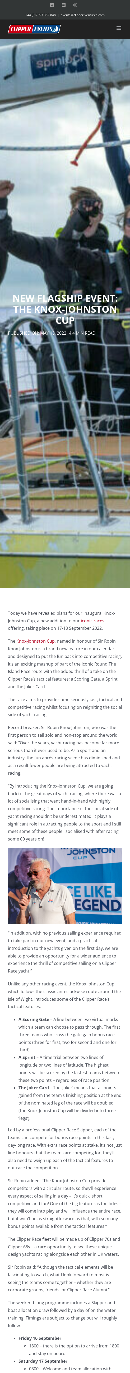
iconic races (92, 621)
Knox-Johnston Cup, (36, 641)
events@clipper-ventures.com (83, 15)
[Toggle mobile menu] (119, 28)
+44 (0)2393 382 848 (40, 15)
